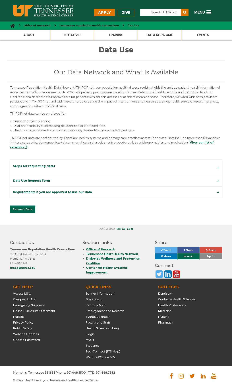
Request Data (22, 209)
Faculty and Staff (98, 322)
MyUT (90, 340)
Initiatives (72, 35)
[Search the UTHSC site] (160, 12)
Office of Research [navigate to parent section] (37, 25)
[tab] (116, 167)
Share (192, 251)
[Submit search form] (184, 12)
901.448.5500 (76, 372)
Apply (104, 12)
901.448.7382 (105, 372)
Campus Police (24, 299)
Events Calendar (98, 316)
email (188, 256)
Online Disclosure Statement (34, 311)
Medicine (164, 311)
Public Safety (22, 328)
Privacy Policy (23, 322)
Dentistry (165, 293)
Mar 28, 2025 (125, 229)
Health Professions (172, 305)
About (29, 35)
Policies (18, 316)
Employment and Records (105, 311)
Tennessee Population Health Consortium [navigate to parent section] (89, 25)
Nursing (163, 316)
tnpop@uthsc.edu (22, 268)
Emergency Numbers (28, 305)
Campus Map (95, 305)
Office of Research (100, 249)
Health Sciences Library (103, 328)
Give (125, 12)
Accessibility (22, 293)
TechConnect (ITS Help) (103, 351)
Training (116, 35)
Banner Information (100, 293)
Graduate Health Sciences (177, 299)
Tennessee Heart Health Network (112, 254)
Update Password (26, 340)
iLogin (90, 334)
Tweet (169, 251)
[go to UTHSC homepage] (11, 25)
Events (203, 35)
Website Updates (26, 334)
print (211, 256)
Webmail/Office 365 (100, 357)
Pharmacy (165, 322)
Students (92, 345)
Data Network (159, 35)
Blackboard (94, 299)
